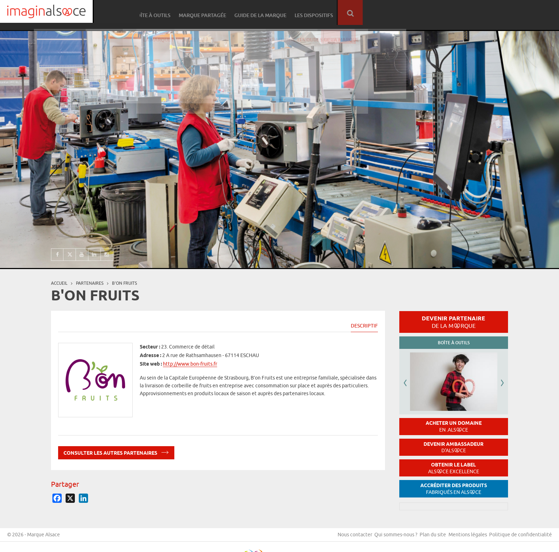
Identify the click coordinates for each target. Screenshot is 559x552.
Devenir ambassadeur (453, 447)
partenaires (89, 283)
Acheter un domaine (454, 426)
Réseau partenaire (297, 13)
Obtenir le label (453, 468)
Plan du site (427, 537)
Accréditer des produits (453, 489)
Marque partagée (397, 13)
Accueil (59, 283)
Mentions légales (464, 537)
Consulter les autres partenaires (116, 452)
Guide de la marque (454, 13)
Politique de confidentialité (520, 537)
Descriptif (364, 326)
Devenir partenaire (453, 322)
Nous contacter (342, 537)
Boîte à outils (347, 13)
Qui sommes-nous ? (386, 537)
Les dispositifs (506, 13)
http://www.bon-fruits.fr (190, 364)
